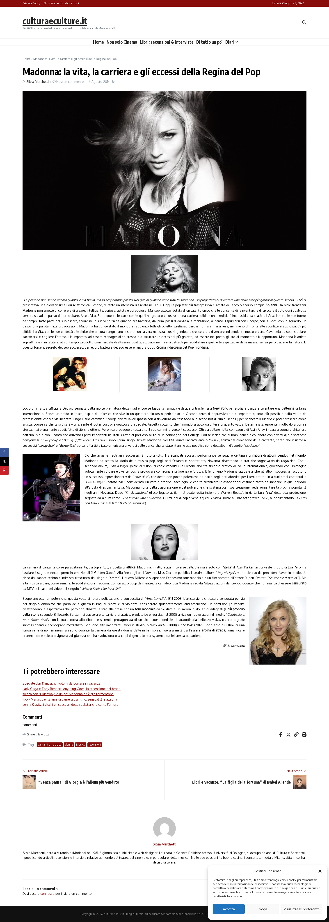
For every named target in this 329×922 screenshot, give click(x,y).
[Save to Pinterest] (4, 470)
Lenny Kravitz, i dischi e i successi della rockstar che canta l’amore (70, 704)
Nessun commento (70, 81)
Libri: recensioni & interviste (167, 42)
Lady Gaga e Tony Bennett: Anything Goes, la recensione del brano (72, 689)
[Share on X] (4, 461)
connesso (47, 893)
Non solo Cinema (122, 42)
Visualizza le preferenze (302, 909)
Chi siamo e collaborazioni (61, 3)
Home (98, 42)
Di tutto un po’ (209, 42)
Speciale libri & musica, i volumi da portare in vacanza (62, 683)
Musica (80, 744)
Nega (263, 909)
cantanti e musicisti (50, 744)
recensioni (95, 744)
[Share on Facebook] (4, 452)
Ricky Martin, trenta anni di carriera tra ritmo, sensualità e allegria (70, 699)
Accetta (229, 909)
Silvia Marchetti (37, 81)
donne (69, 744)
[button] (320, 871)
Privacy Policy (31, 3)
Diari (231, 42)
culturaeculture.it (55, 20)
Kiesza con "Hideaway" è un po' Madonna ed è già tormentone (68, 694)
